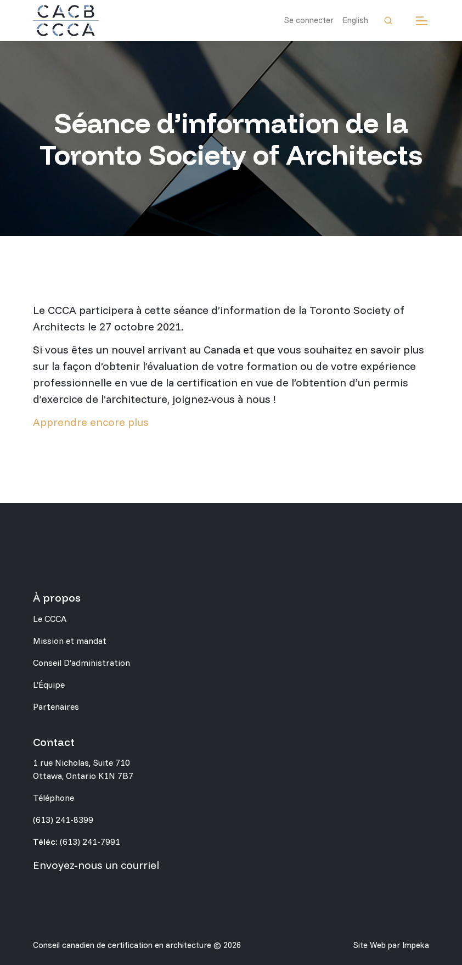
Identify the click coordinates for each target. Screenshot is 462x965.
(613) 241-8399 (63, 819)
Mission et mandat (69, 640)
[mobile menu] (422, 21)
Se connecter (309, 20)
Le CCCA (49, 618)
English (355, 20)
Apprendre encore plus (91, 422)
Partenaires (56, 706)
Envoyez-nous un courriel (96, 865)
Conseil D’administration (81, 662)
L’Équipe (49, 684)
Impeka (415, 945)
